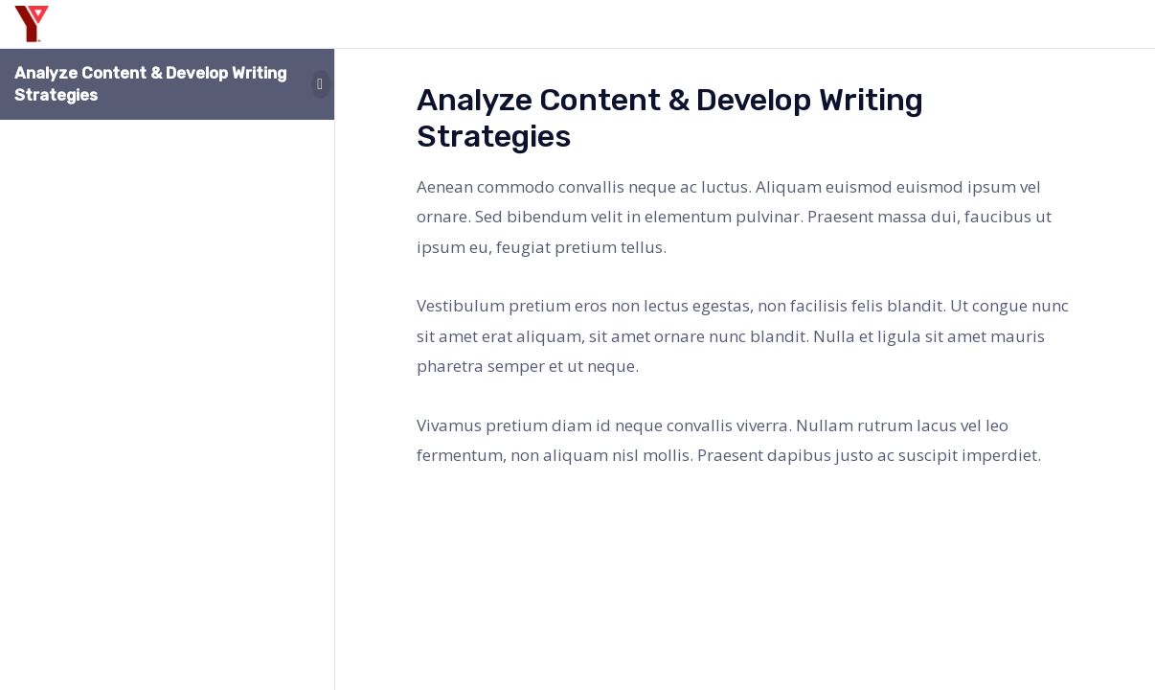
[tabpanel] (745, 321)
